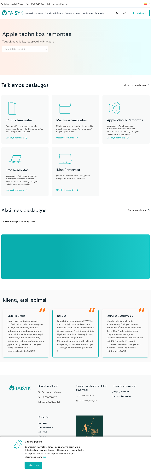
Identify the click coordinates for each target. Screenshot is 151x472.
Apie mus (88, 13)
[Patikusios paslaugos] (124, 13)
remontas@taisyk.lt (51, 402)
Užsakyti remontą (34, 13)
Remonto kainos (73, 13)
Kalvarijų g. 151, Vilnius (51, 392)
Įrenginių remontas (121, 391)
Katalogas (42, 423)
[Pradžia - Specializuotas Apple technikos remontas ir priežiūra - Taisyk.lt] (12, 13)
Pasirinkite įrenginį (26, 47)
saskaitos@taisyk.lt (88, 400)
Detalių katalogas (54, 13)
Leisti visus (33, 465)
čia (44, 456)
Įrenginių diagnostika (122, 396)
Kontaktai (100, 13)
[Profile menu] (139, 13)
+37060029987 (49, 397)
